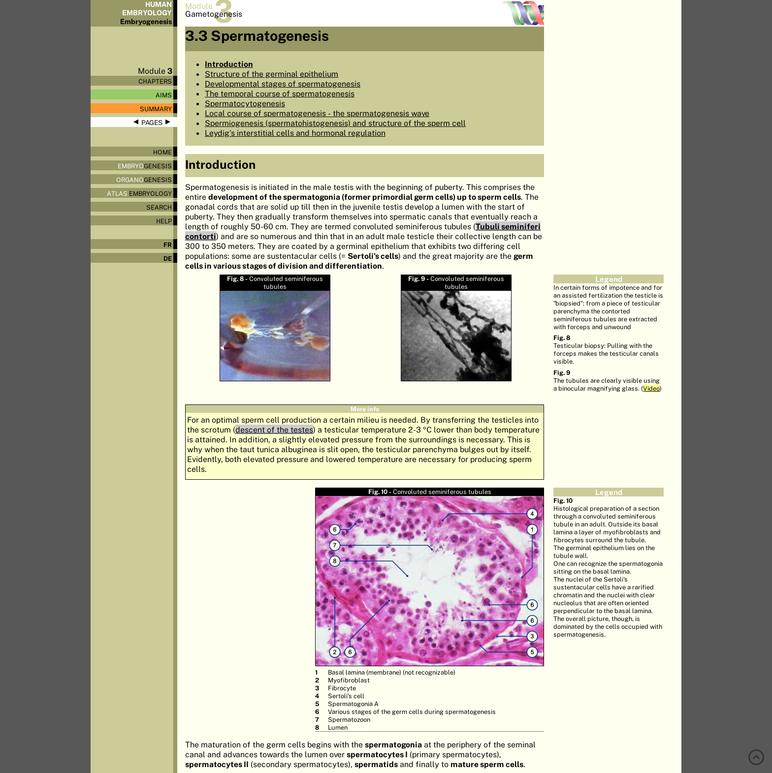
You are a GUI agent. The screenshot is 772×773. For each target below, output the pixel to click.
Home (162, 152)
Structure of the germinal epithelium (271, 74)
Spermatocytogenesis (245, 103)
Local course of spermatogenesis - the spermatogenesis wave (317, 113)
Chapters (155, 81)
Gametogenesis (213, 14)
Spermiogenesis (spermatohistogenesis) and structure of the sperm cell (335, 123)
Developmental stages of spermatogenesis (282, 84)
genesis (145, 166)
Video (651, 388)
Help (164, 221)
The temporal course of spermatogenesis (279, 93)
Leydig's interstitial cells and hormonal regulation (295, 133)
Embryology (139, 193)
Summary (156, 109)
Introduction (229, 64)
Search (159, 207)
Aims (164, 95)
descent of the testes (274, 429)
